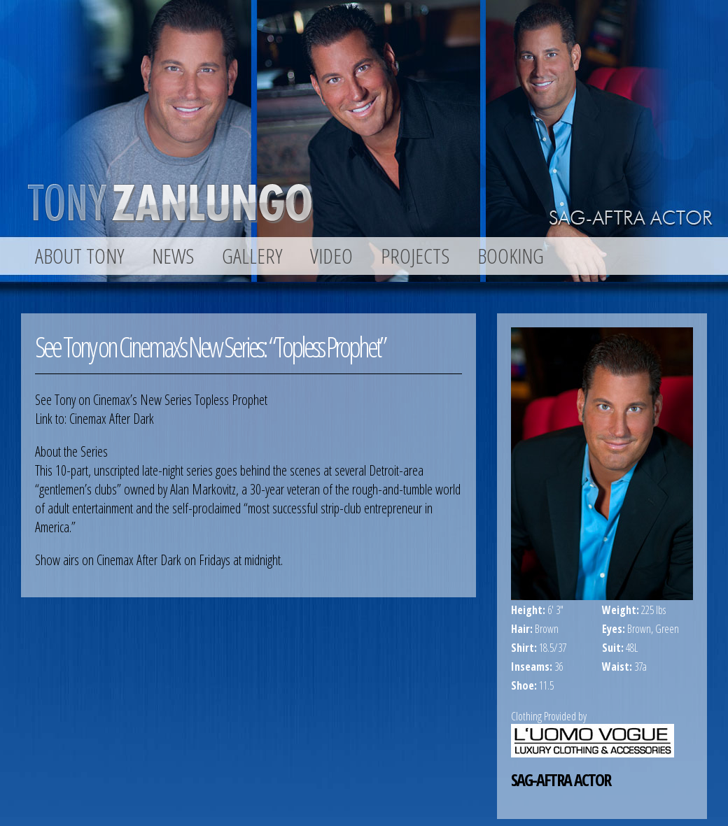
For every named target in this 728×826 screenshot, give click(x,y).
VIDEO (331, 256)
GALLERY (252, 256)
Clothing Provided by (549, 716)
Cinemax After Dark (111, 418)
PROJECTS (415, 256)
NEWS (173, 256)
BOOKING (510, 256)
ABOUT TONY (79, 256)
